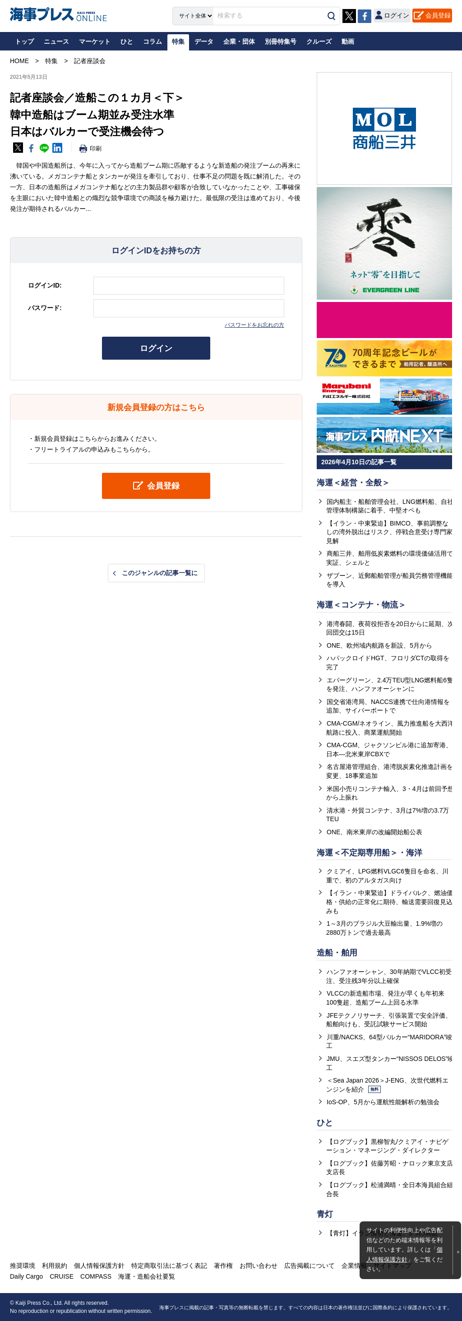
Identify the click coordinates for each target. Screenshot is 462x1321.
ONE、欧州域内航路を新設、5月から (379, 645)
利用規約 (54, 1265)
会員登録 (438, 15)
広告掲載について (309, 1265)
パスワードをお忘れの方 (254, 325)
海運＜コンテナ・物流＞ (361, 604)
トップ (24, 41)
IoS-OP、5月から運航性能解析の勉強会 (383, 1102)
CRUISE (62, 1276)
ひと (325, 1122)
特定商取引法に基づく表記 (169, 1265)
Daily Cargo (26, 1276)
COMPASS (95, 1276)
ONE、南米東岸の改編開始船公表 (374, 832)
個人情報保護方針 (99, 1265)
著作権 (223, 1265)
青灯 (325, 1214)
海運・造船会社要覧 (146, 1276)
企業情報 (354, 1265)
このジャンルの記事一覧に (160, 572)
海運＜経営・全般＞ (353, 482)
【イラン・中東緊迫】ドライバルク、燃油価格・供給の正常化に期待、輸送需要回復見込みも (389, 901)
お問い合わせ (258, 1265)
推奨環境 (22, 1265)
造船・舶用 (337, 952)
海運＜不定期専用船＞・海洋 (369, 852)
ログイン (156, 348)
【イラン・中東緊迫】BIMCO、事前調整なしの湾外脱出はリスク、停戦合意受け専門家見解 (389, 532)
